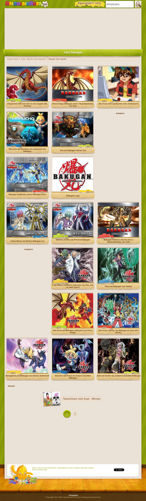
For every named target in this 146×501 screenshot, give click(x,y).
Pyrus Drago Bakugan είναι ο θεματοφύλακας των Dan (73, 105)
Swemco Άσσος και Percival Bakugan (73, 240)
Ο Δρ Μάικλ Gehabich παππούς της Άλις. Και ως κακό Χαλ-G (72, 286)
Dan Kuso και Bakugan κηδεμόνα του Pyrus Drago (73, 331)
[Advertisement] (73, 28)
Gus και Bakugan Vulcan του (73, 150)
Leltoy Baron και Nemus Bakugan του (27, 241)
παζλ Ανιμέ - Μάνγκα (89, 398)
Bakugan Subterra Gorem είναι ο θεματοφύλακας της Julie (118, 241)
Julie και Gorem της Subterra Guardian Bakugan (118, 376)
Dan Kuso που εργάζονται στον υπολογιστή (118, 104)
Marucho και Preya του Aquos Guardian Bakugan (73, 377)
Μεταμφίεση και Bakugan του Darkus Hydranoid (27, 376)
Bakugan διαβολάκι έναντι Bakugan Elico (27, 194)
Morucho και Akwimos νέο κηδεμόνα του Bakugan (27, 150)
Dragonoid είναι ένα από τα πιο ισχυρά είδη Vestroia (27, 105)
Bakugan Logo (73, 196)
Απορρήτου (73, 495)
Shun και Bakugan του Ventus (118, 286)
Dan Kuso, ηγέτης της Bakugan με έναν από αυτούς (118, 331)
